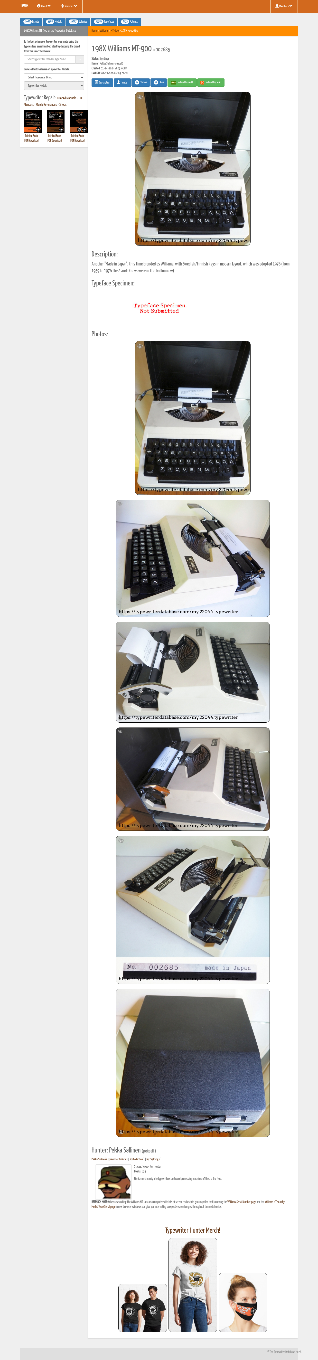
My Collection (136, 1159)
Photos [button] (141, 82)
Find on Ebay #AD (182, 83)
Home (94, 30)
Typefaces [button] (104, 21)
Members (284, 6)
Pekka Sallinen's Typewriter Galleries (110, 1159)
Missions (69, 6)
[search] (54, 77)
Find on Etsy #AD (210, 83)
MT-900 (115, 30)
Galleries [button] (78, 21)
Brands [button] (31, 21)
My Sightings (153, 1159)
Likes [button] (159, 82)
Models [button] (54, 21)
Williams (104, 30)
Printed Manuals (66, 98)
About (44, 6)
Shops (63, 104)
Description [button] (102, 82)
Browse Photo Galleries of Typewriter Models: (47, 69)
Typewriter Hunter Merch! (192, 1230)
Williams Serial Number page (241, 1202)
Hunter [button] (122, 82)
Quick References (46, 104)
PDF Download (31, 140)
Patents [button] (129, 21)
